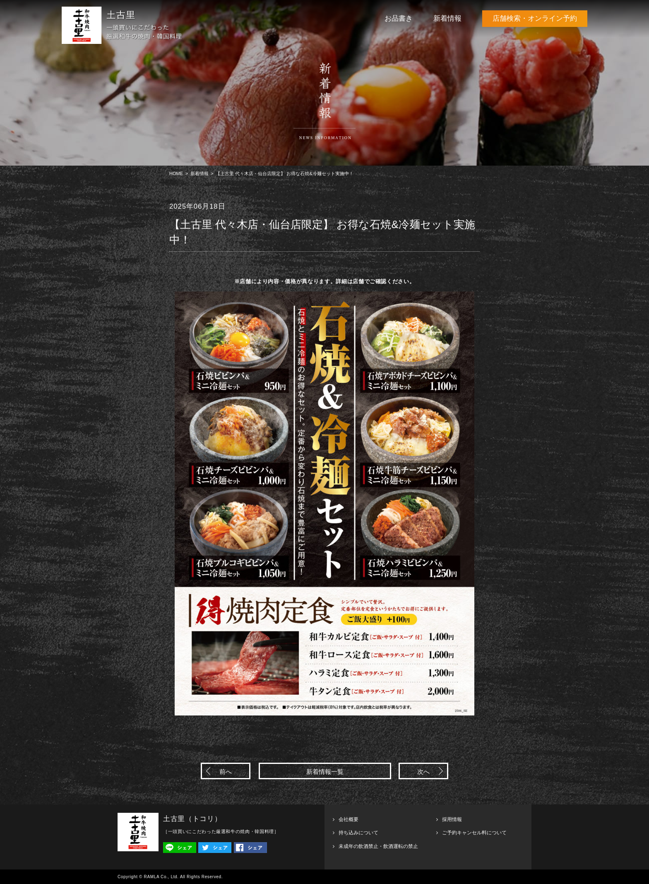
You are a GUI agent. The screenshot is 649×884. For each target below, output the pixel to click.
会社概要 (348, 819)
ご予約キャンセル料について (474, 832)
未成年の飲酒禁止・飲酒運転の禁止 (378, 846)
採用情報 (452, 819)
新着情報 (447, 18)
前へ (225, 771)
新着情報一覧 (325, 771)
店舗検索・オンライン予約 (535, 18)
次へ (423, 771)
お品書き (399, 18)
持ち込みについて (358, 832)
